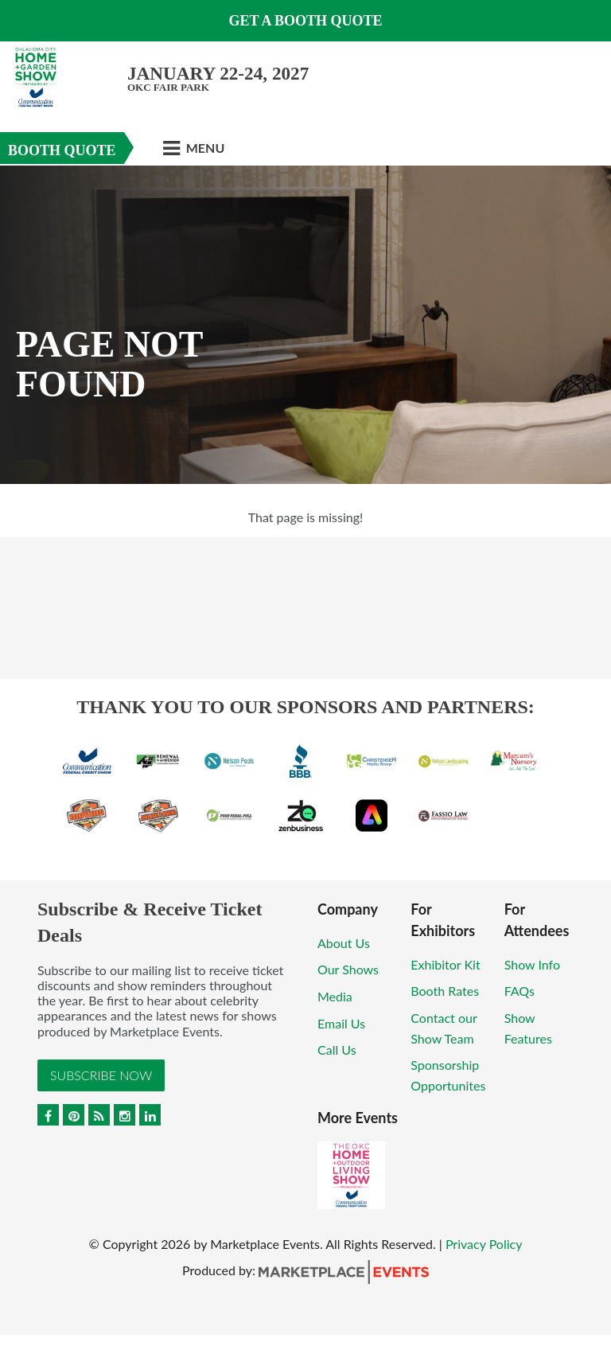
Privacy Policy (484, 1243)
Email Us (341, 1023)
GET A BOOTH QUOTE (305, 21)
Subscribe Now (101, 1075)
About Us (343, 942)
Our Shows (348, 969)
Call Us (336, 1049)
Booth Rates (445, 990)
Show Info (532, 964)
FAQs (519, 990)
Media (334, 996)
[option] (305, 325)
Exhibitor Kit (445, 964)
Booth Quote (62, 150)
